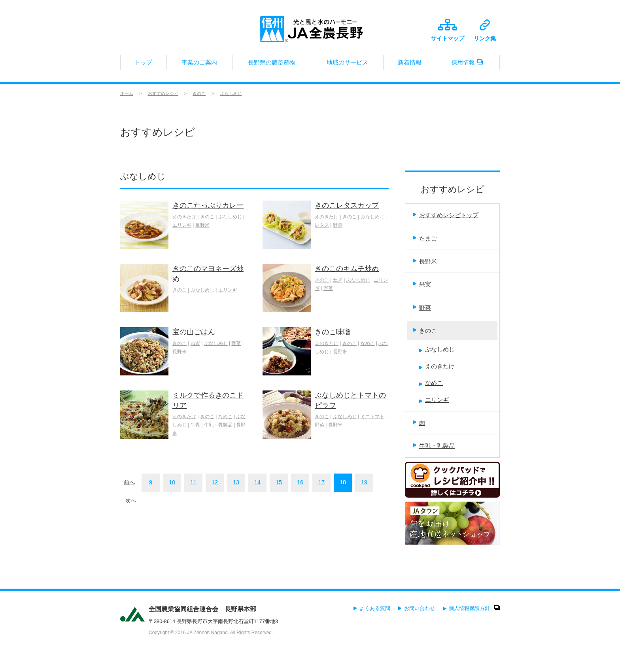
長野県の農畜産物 (271, 64)
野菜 (337, 225)
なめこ (368, 343)
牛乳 (195, 425)
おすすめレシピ (163, 93)
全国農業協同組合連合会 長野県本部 (202, 609)
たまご (425, 238)
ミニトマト (372, 416)
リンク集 (485, 30)
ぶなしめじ (231, 93)
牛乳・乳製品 (218, 425)
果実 (422, 284)
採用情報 (467, 64)
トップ (143, 64)
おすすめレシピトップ (445, 215)
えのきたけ (184, 217)
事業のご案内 (199, 64)
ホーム (126, 93)
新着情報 (410, 64)
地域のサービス (347, 64)
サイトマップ (447, 30)
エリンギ (181, 225)
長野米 (202, 225)
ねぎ (337, 280)
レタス (322, 225)
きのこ (199, 93)
